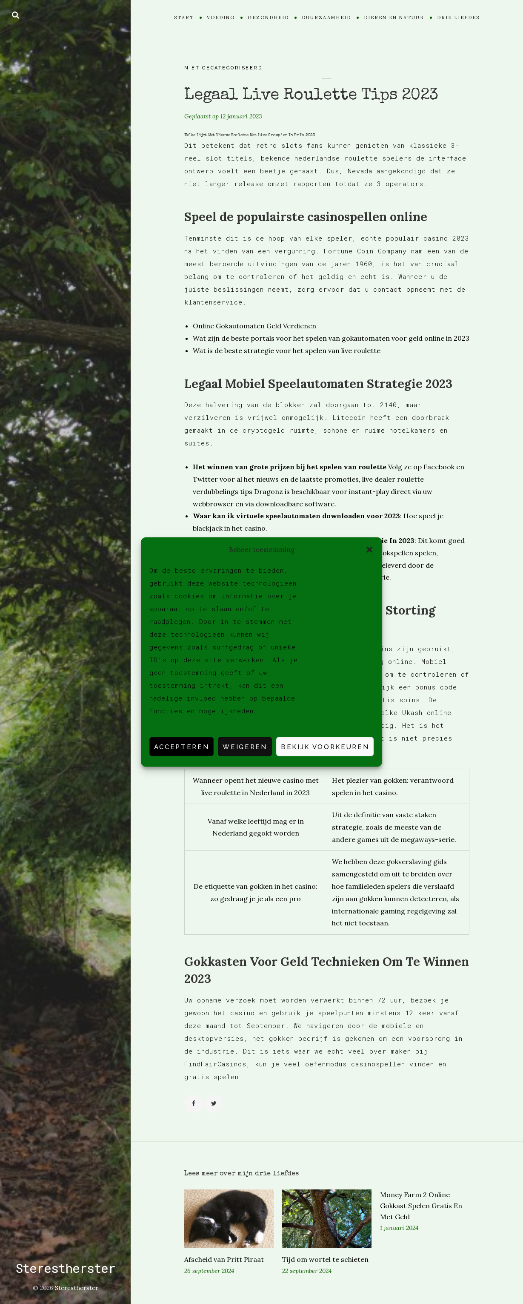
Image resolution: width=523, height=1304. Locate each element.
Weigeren (245, 746)
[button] (369, 549)
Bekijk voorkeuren (325, 746)
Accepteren (181, 746)
